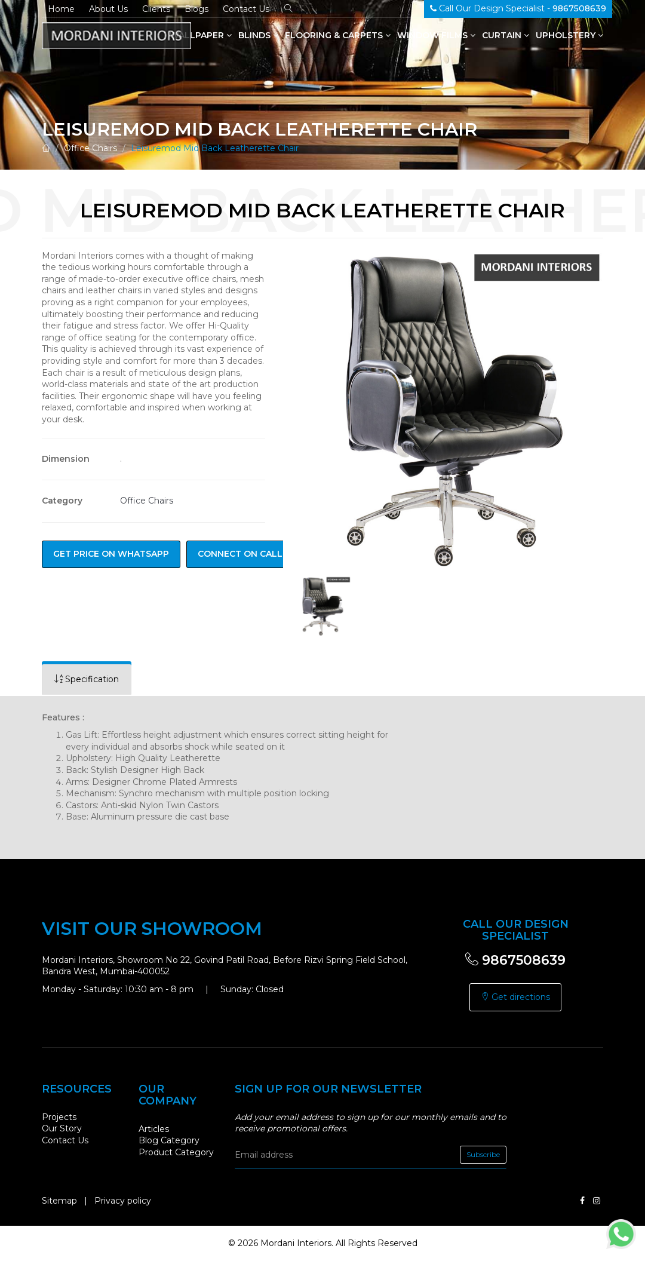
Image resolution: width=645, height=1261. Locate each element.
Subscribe (483, 1154)
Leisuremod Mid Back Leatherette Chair (215, 148)
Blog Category (169, 1140)
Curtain (505, 35)
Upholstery (569, 35)
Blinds (258, 35)
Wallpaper (201, 35)
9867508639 (515, 960)
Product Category (176, 1152)
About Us (108, 9)
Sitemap (59, 1200)
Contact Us (246, 9)
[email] (370, 1154)
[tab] (86, 679)
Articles (154, 1129)
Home (61, 9)
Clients (156, 9)
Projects (59, 1117)
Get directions (515, 997)
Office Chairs (90, 148)
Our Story (62, 1128)
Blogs (196, 9)
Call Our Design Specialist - (518, 8)
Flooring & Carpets (338, 35)
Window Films (436, 35)
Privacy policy (122, 1200)
